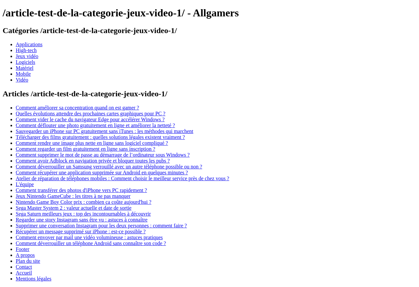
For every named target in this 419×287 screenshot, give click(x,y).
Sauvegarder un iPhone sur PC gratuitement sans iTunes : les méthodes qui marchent (104, 131)
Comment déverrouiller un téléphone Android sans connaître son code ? (91, 243)
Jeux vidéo (27, 56)
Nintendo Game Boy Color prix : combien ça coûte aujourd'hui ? (83, 202)
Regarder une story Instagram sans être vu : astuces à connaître (82, 219)
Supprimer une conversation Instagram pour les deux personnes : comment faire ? (101, 225)
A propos (25, 255)
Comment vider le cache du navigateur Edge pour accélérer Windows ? (90, 119)
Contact (24, 267)
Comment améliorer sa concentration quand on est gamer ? (77, 107)
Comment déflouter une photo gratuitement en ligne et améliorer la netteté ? (95, 125)
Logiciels (25, 62)
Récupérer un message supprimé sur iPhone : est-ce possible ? (81, 231)
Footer (22, 249)
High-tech (26, 50)
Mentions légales (33, 278)
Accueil (24, 273)
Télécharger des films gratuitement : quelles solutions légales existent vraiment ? (100, 137)
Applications (29, 44)
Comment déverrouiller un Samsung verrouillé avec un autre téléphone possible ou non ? (109, 166)
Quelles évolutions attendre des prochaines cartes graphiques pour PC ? (90, 113)
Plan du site (28, 261)
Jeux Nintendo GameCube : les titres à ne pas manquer (73, 196)
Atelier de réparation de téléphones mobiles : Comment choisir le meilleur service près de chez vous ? (122, 178)
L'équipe (25, 184)
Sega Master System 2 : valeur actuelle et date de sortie (74, 208)
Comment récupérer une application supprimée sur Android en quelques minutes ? (102, 172)
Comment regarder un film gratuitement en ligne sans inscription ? (85, 149)
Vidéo (22, 80)
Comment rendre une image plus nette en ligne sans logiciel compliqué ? (92, 143)
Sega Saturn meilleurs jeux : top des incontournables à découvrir (83, 214)
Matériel (24, 68)
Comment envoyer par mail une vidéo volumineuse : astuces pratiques (89, 237)
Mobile (23, 74)
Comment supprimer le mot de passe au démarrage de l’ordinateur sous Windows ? (103, 155)
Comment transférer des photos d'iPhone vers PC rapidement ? (81, 190)
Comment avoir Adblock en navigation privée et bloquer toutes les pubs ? (93, 160)
